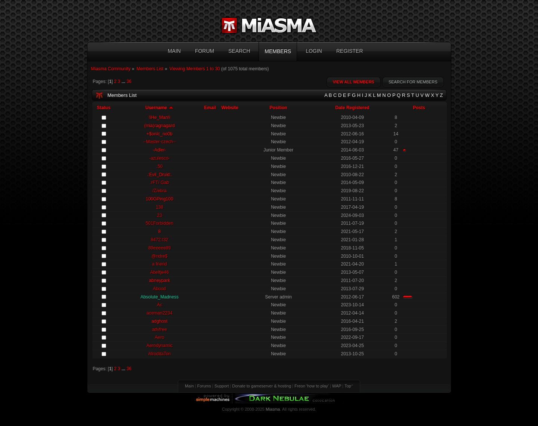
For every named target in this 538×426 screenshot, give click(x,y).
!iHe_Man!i (159, 117)
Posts (419, 107)
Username (159, 107)
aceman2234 (159, 313)
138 (159, 207)
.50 (160, 166)
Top (347, 386)
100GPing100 (159, 199)
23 (159, 215)
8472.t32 (159, 239)
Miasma (273, 409)
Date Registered (353, 107)
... (123, 81)
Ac (159, 304)
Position (278, 107)
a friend (159, 264)
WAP (336, 386)
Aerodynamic (159, 345)
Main (189, 386)
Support (221, 386)
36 (129, 81)
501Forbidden (159, 223)
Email (210, 107)
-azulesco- (159, 158)
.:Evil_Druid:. (159, 174)
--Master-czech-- (159, 141)
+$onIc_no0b (159, 134)
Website (229, 107)
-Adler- (159, 150)
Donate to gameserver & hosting (261, 386)
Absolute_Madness (159, 297)
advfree (159, 329)
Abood (159, 288)
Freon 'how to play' (311, 386)
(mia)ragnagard (159, 125)
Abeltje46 (159, 272)
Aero (159, 337)
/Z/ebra (159, 190)
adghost (160, 321)
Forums (204, 386)
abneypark (159, 280)
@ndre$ (159, 256)
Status (104, 107)
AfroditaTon (159, 353)
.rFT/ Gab (159, 182)
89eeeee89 (159, 248)
